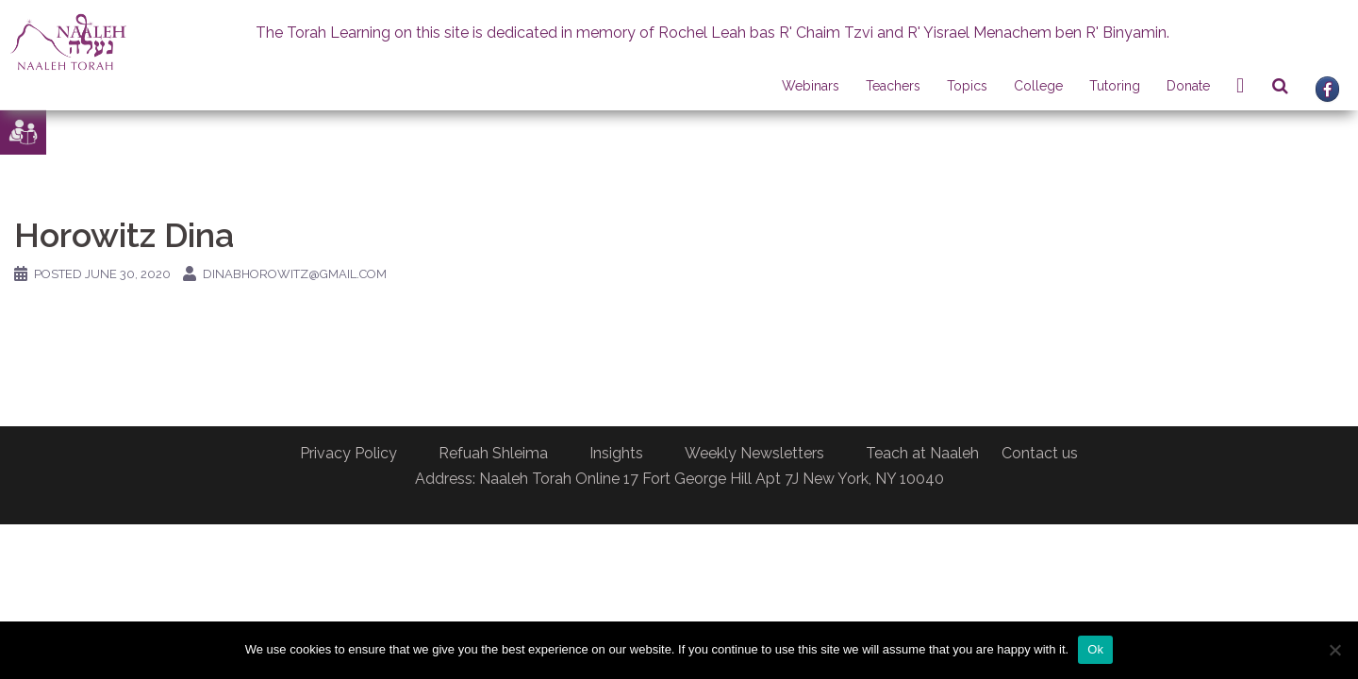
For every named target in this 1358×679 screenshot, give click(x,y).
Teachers (893, 85)
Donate (1188, 85)
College (1038, 85)
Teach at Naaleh (922, 453)
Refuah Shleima (493, 453)
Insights (616, 453)
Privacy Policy (348, 453)
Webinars (810, 85)
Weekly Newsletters (754, 453)
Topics (967, 85)
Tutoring (1114, 85)
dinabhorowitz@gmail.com (295, 274)
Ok (1095, 649)
